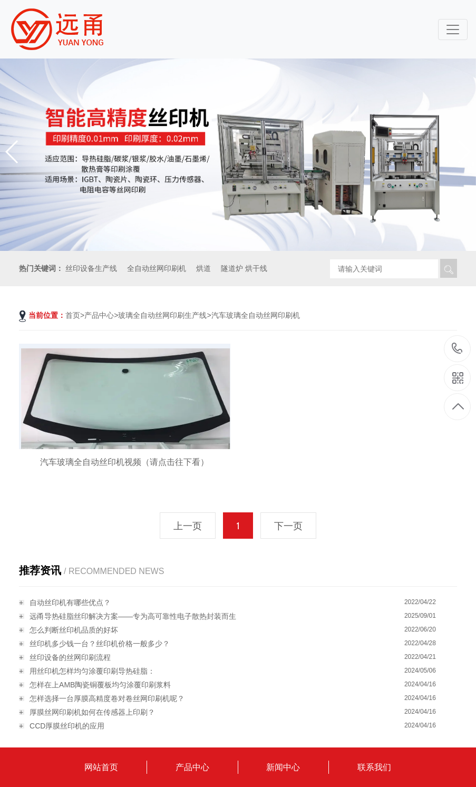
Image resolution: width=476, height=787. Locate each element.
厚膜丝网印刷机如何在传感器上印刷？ (92, 712)
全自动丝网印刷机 (156, 268)
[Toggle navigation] (453, 29)
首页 (72, 315)
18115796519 (457, 348)
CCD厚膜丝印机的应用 (67, 726)
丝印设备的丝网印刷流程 (70, 657)
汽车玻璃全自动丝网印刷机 (255, 315)
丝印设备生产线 (91, 268)
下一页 (288, 526)
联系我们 (374, 767)
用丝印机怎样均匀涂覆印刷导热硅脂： (92, 671)
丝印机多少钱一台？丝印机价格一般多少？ (100, 643)
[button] (463, 151)
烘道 (203, 268)
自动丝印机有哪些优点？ (70, 602)
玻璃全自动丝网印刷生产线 (162, 315)
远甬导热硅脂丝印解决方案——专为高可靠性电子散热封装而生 (133, 616)
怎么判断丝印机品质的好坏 (74, 630)
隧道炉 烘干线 (244, 268)
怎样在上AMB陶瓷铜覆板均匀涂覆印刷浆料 (100, 685)
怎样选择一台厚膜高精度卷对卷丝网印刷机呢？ (107, 698)
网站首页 (101, 767)
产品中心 (99, 315)
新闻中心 (283, 767)
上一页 (187, 526)
